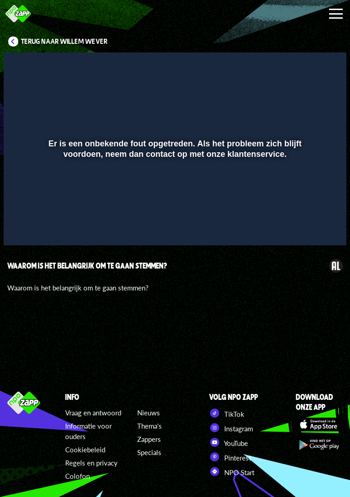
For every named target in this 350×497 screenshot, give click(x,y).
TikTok (226, 413)
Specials (149, 452)
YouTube (228, 442)
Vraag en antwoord (93, 413)
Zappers (149, 439)
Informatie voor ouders (88, 431)
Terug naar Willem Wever (64, 41)
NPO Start (231, 471)
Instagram (231, 427)
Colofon (77, 476)
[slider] (174, 206)
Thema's (149, 426)
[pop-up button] (308, 225)
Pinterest (230, 456)
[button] (22, 225)
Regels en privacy (91, 463)
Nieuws (148, 413)
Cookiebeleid (85, 449)
